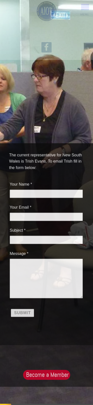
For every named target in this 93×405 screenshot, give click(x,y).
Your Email (19, 207)
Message (18, 253)
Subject (16, 230)
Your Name (19, 184)
